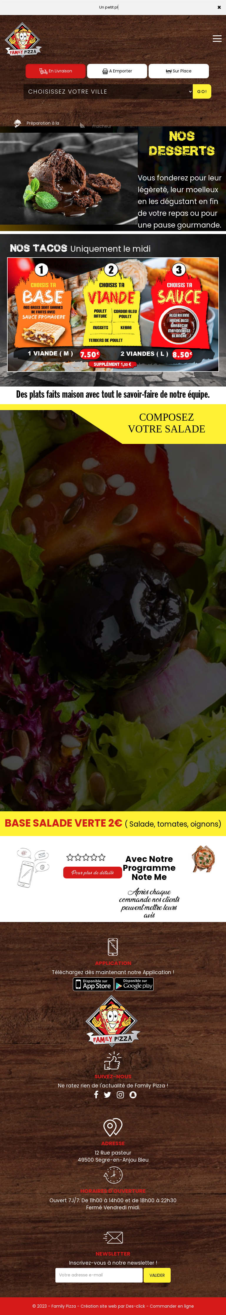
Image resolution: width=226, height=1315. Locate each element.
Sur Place (179, 71)
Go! (202, 91)
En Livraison (55, 71)
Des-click (135, 1306)
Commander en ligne (172, 1306)
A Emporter (117, 71)
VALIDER (157, 1275)
